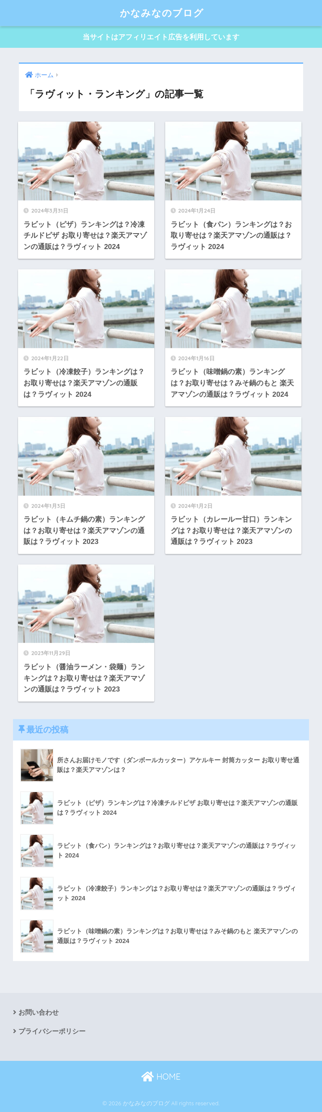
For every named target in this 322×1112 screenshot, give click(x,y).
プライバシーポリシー (52, 1031)
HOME (160, 1076)
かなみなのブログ (162, 13)
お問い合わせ (38, 1012)
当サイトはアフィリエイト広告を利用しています (161, 37)
